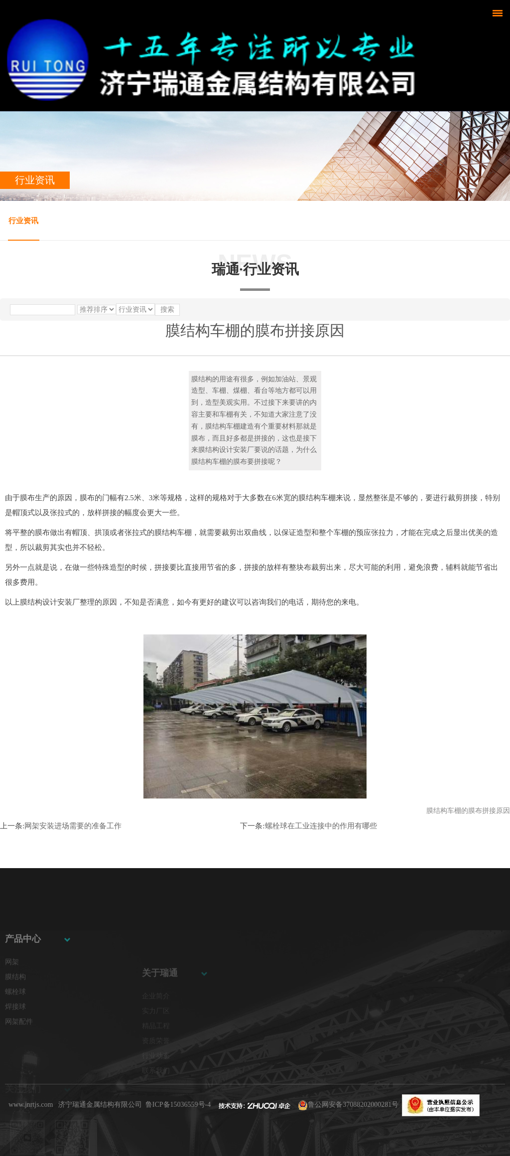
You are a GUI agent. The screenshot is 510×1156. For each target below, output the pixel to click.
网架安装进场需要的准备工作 (73, 826)
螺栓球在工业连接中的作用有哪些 (321, 826)
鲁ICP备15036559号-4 (178, 1104)
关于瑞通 (160, 996)
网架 (12, 991)
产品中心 (23, 968)
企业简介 (156, 1019)
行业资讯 (23, 221)
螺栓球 (15, 1021)
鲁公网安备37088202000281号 (353, 1104)
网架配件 (19, 1051)
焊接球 (15, 1036)
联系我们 (156, 1094)
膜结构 (15, 1006)
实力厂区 (156, 1034)
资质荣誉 (156, 1064)
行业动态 (156, 1079)
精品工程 (156, 1049)
